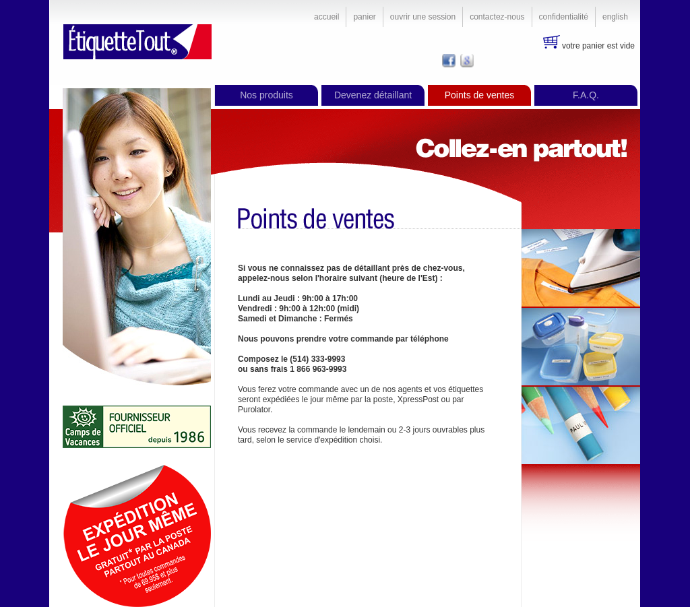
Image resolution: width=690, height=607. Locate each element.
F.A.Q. (586, 95)
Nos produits (266, 95)
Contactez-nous (497, 17)
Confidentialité (563, 17)
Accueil (326, 17)
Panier (364, 17)
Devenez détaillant (373, 95)
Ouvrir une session (423, 17)
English (615, 17)
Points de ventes (480, 95)
